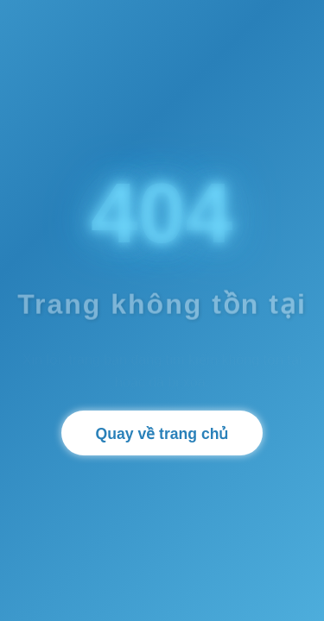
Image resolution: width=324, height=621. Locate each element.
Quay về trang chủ (162, 433)
